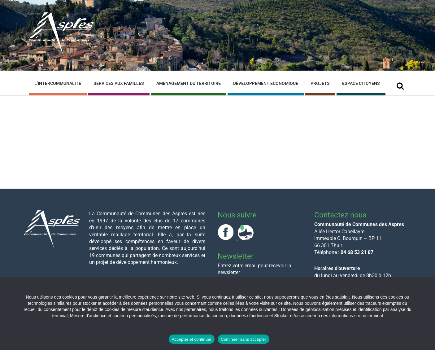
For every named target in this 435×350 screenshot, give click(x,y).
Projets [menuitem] (320, 83)
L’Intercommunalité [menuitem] (57, 83)
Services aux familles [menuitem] (119, 83)
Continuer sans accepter (243, 339)
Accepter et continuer (191, 339)
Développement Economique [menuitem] (265, 83)
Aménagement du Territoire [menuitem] (188, 83)
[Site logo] (61, 55)
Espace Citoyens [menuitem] (361, 83)
